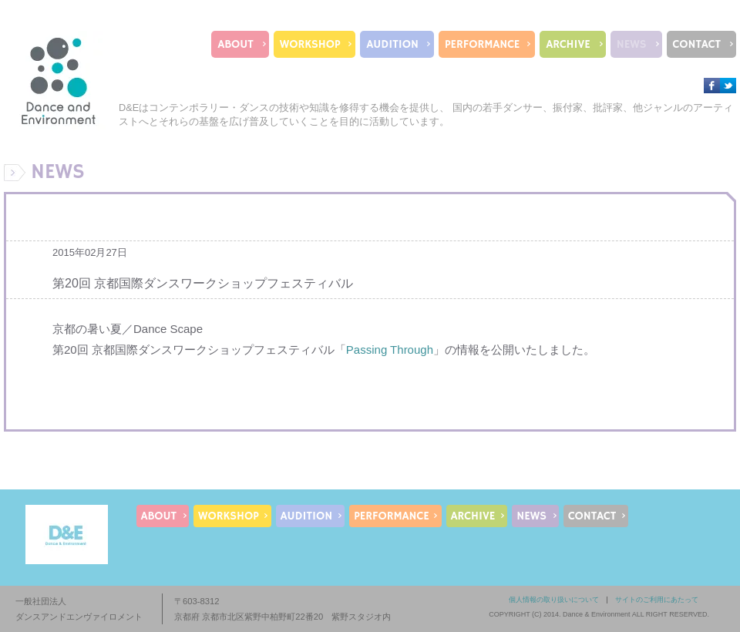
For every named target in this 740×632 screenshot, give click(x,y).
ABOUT (235, 44)
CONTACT (697, 44)
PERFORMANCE (482, 44)
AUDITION (392, 44)
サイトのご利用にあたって (656, 599)
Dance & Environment (597, 614)
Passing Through (389, 349)
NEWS (632, 44)
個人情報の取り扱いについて (554, 599)
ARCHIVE (568, 44)
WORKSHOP (310, 44)
